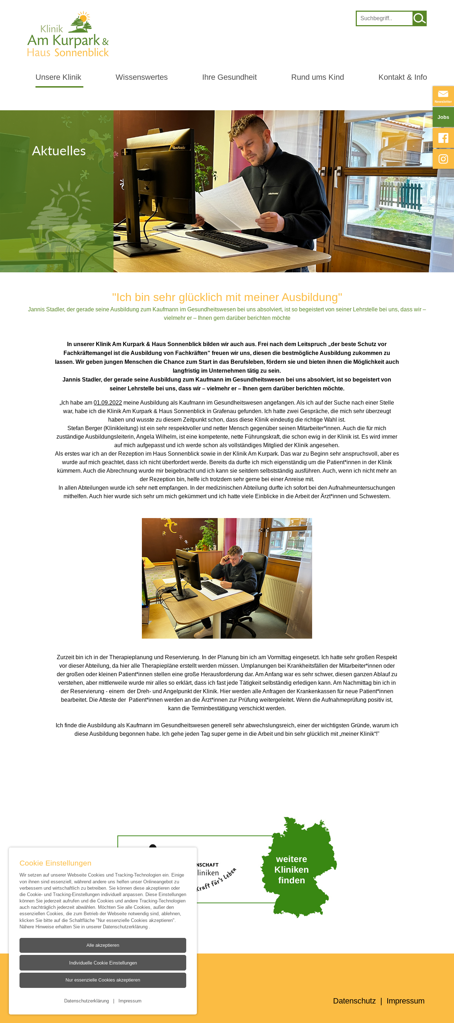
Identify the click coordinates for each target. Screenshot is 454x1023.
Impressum (130, 1000)
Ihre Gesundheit (229, 77)
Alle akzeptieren (102, 945)
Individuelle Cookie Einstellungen (103, 963)
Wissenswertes (142, 77)
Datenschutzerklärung (126, 926)
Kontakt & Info (402, 77)
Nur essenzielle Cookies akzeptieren (102, 980)
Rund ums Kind (317, 77)
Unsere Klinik (58, 77)
